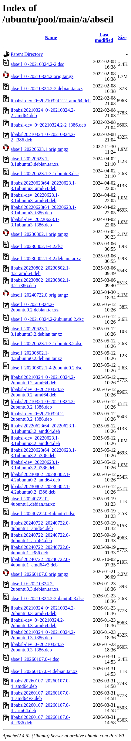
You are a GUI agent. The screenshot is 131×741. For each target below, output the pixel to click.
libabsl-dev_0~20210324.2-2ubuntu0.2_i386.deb (37, 416)
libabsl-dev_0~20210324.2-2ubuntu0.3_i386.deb (37, 647)
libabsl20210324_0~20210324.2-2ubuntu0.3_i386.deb (43, 635)
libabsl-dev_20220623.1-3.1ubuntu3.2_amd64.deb (35, 440)
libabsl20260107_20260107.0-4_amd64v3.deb (40, 695)
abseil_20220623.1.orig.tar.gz (39, 149)
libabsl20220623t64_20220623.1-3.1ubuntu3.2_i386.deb (43, 452)
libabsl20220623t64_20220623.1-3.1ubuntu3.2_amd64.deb (43, 428)
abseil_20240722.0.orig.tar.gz (39, 294)
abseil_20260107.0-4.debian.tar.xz (44, 671)
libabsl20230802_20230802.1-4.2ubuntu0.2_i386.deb (40, 489)
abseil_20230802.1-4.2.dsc (37, 246)
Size (122, 37)
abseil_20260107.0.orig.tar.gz (39, 574)
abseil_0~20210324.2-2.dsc (37, 64)
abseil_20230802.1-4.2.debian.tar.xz (46, 258)
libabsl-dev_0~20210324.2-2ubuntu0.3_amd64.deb (37, 622)
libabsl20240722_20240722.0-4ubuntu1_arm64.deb (40, 537)
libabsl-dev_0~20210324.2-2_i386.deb (48, 124)
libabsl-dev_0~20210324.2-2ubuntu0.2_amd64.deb (37, 392)
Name (51, 37)
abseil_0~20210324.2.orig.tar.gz (42, 76)
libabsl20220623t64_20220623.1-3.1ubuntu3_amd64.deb (43, 185)
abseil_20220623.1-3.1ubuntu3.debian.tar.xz (35, 161)
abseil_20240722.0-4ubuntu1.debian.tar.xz (33, 501)
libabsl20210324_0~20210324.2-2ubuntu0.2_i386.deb (43, 404)
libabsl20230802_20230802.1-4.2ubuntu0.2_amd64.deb (40, 477)
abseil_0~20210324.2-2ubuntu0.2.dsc (47, 319)
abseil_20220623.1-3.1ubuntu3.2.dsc (46, 343)
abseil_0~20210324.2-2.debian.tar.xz (46, 88)
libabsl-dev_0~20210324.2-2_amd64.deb (51, 100)
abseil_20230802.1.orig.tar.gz (39, 234)
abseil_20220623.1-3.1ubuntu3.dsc (45, 173)
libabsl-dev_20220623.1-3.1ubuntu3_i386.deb (35, 222)
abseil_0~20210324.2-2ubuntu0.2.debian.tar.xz (35, 307)
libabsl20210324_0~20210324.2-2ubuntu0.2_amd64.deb (43, 380)
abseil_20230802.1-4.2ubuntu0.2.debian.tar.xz (36, 355)
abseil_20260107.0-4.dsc (35, 659)
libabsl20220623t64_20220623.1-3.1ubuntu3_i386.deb (43, 210)
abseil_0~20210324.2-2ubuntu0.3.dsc (47, 598)
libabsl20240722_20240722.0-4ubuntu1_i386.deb (40, 550)
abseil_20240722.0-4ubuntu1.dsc (43, 513)
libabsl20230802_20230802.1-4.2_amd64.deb (40, 270)
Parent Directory (27, 54)
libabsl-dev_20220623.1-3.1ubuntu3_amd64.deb (35, 197)
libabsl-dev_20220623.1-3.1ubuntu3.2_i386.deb (35, 465)
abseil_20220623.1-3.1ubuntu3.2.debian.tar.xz (36, 331)
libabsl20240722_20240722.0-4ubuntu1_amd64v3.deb (40, 562)
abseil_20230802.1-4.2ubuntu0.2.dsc (46, 367)
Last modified (104, 37)
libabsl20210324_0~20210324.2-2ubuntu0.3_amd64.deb (43, 610)
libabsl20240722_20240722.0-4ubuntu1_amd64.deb (40, 525)
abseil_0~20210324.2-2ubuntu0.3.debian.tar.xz (35, 586)
